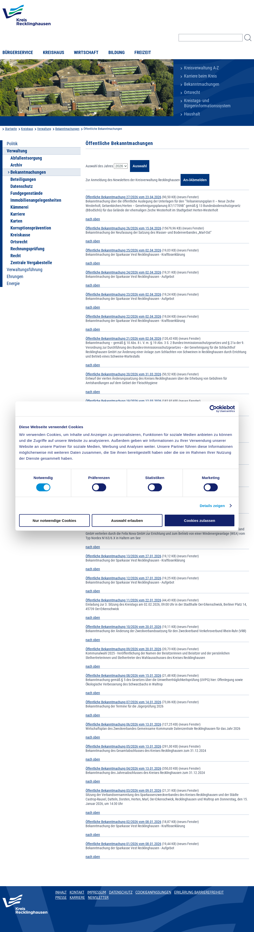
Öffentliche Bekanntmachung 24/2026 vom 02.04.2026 (123, 272)
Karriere (17, 214)
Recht (15, 255)
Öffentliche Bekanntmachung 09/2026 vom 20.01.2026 (123, 649)
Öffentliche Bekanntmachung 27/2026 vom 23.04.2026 (123, 197)
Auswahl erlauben (127, 520)
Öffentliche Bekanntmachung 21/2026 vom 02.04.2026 (123, 338)
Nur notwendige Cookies (54, 520)
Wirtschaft (86, 52)
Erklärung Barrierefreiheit (198, 892)
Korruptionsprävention (30, 228)
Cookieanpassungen (153, 892)
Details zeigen (212, 505)
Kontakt (77, 892)
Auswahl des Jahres (99, 166)
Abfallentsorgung (26, 158)
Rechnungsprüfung (27, 248)
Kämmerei (19, 207)
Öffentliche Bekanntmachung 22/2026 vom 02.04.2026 (123, 316)
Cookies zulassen (199, 520)
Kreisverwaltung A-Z (201, 67)
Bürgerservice (17, 52)
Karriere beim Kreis (200, 76)
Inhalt (61, 892)
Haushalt (192, 114)
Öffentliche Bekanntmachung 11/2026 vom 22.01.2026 (123, 600)
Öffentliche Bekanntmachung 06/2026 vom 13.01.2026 (123, 724)
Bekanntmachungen (201, 84)
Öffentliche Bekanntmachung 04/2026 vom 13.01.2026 (123, 768)
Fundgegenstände (26, 193)
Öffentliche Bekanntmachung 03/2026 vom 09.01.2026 (123, 790)
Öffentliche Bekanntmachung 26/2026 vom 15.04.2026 (123, 228)
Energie (13, 283)
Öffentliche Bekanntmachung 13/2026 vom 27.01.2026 (123, 556)
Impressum (96, 892)
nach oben (93, 219)
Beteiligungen (23, 179)
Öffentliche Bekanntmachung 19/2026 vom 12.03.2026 (123, 401)
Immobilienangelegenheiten (35, 200)
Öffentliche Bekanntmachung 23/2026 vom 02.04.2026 (123, 294)
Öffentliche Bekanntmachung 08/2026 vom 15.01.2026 (123, 676)
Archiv (16, 165)
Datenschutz (21, 186)
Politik (12, 143)
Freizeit (142, 52)
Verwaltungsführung (24, 269)
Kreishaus (53, 52)
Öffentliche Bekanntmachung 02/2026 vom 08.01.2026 (123, 822)
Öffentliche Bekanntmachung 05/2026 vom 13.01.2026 (123, 746)
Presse (61, 898)
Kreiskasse (20, 234)
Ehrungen (15, 276)
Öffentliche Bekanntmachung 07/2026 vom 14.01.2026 (123, 702)
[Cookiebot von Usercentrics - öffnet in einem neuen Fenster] (213, 408)
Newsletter (98, 898)
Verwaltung (44, 129)
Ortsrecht (192, 92)
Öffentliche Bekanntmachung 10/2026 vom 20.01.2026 (123, 627)
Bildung (116, 52)
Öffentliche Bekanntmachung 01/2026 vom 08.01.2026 (123, 844)
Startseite (11, 129)
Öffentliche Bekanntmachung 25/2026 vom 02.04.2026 (123, 250)
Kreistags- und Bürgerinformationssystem (207, 103)
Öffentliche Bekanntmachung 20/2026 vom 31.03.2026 (123, 374)
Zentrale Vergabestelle (31, 262)
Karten (16, 221)
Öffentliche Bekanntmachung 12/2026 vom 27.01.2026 (123, 578)
